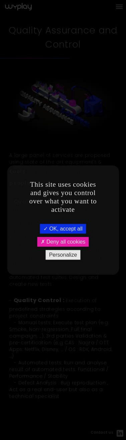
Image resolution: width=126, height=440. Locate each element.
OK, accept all (63, 229)
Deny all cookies (63, 242)
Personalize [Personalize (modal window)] (63, 255)
